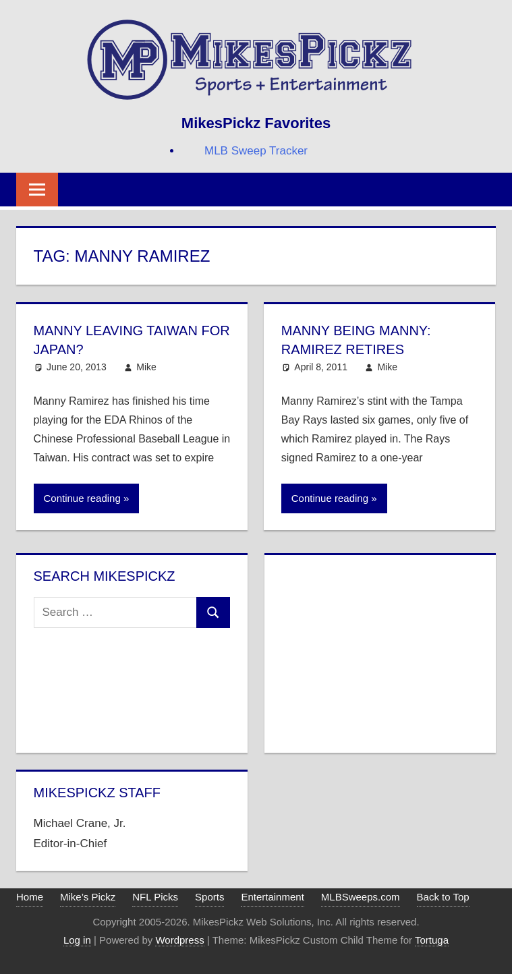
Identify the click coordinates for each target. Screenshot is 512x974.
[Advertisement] (380, 651)
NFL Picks (155, 897)
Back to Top (443, 897)
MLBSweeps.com (360, 897)
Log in (77, 940)
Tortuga (432, 940)
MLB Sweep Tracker (256, 150)
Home (29, 897)
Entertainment (272, 897)
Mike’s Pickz (87, 897)
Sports (209, 897)
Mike (146, 367)
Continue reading (82, 498)
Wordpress (179, 940)
